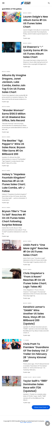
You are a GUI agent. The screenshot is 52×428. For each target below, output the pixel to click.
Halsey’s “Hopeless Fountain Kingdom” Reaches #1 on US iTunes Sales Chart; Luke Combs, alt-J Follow (14, 183)
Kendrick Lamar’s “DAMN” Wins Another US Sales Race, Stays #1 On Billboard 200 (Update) (34, 315)
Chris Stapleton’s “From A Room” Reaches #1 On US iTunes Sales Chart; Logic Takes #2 (35, 280)
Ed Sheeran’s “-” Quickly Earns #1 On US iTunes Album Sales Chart (35, 52)
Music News (27, 13)
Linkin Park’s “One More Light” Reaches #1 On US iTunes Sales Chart (35, 250)
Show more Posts (40, 407)
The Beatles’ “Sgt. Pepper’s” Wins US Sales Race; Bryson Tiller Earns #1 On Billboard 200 (13, 147)
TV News (26, 340)
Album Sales (27, 377)
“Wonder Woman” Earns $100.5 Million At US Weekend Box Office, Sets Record (14, 115)
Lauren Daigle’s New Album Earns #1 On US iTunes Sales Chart (35, 21)
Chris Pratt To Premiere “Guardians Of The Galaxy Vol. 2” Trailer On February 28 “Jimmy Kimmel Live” (36, 352)
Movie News (6, 106)
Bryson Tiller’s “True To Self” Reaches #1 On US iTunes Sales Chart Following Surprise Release (14, 218)
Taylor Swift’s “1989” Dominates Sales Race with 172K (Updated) (35, 386)
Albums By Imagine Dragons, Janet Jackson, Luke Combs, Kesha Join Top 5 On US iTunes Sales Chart (14, 84)
